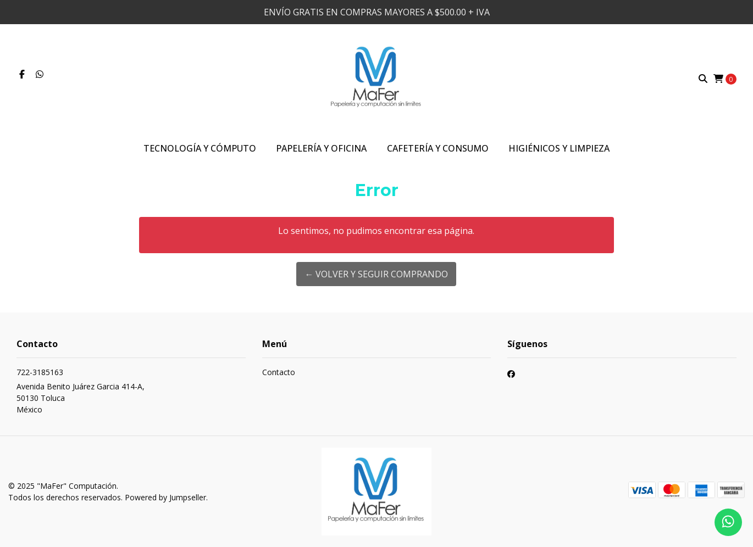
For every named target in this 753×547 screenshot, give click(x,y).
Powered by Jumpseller (165, 497)
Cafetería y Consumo (438, 148)
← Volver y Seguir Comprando (376, 274)
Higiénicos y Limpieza (559, 148)
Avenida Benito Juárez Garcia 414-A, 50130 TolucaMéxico (80, 398)
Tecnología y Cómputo (199, 148)
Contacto (278, 372)
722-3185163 (39, 372)
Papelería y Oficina (321, 148)
